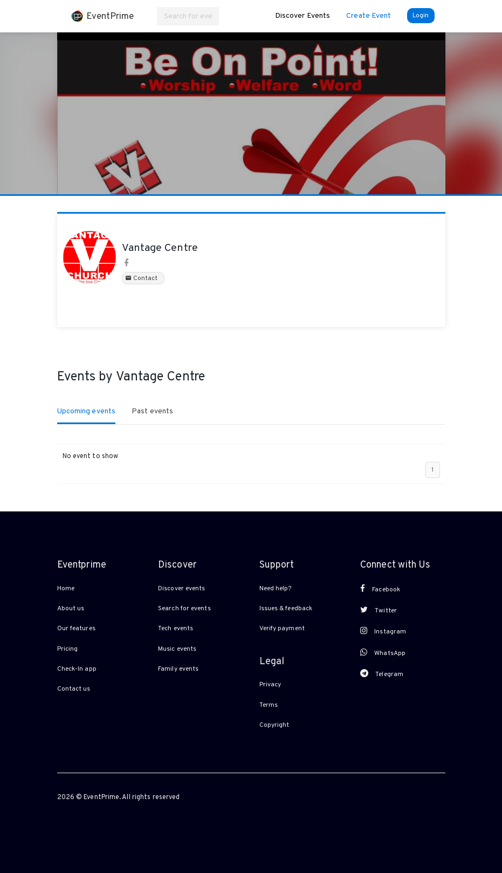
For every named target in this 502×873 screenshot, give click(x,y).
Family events (178, 669)
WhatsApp (382, 653)
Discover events (181, 588)
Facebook (380, 589)
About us (71, 608)
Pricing (67, 649)
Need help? (275, 588)
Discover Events (303, 16)
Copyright (274, 725)
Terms (268, 705)
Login (420, 15)
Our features (76, 628)
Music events (177, 649)
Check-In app (77, 669)
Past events (152, 411)
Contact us (74, 689)
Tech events (175, 628)
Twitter (378, 610)
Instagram (383, 631)
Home (65, 588)
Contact (143, 278)
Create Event (368, 16)
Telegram (381, 674)
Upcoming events (86, 411)
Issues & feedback (286, 608)
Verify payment (282, 628)
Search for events (184, 608)
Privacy (270, 684)
